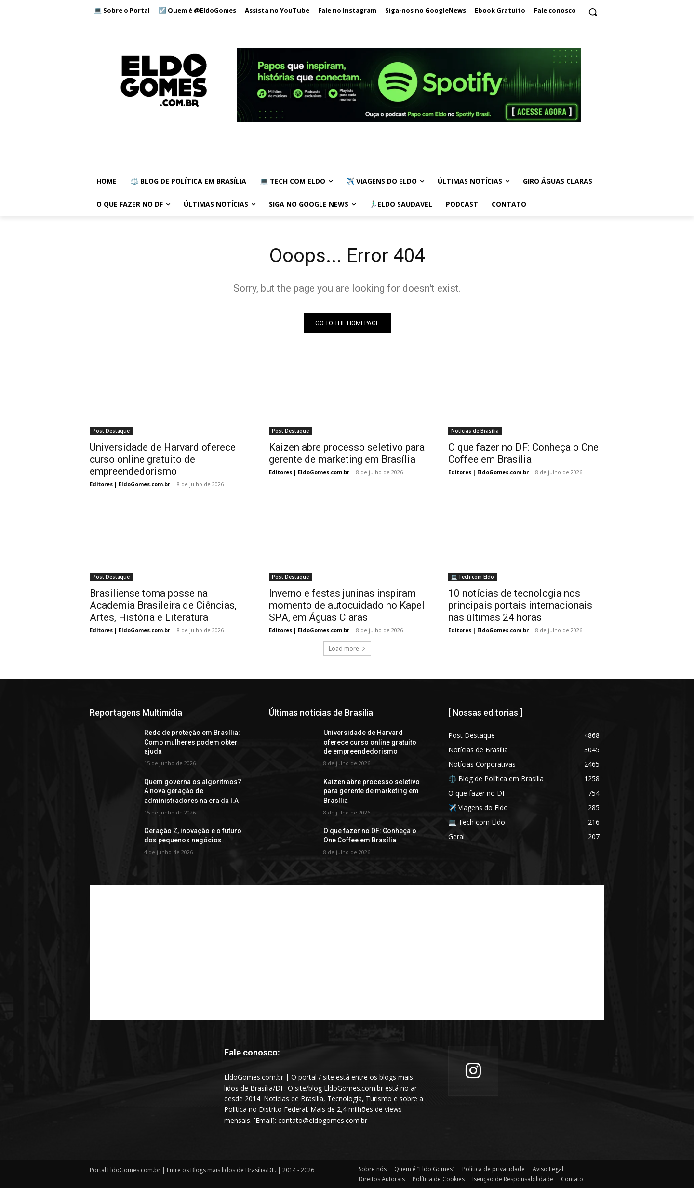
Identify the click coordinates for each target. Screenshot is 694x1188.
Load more (347, 648)
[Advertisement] (347, 952)
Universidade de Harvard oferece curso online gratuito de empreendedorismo (163, 459)
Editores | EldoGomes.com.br (130, 484)
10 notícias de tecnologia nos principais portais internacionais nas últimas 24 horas (520, 605)
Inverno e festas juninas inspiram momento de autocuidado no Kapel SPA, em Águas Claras (347, 605)
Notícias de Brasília (475, 430)
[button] (592, 12)
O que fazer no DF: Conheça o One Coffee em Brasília (523, 453)
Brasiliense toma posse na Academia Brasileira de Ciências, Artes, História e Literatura (163, 605)
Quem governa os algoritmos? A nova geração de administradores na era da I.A (192, 791)
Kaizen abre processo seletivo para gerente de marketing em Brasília (347, 453)
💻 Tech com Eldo (472, 577)
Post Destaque (111, 430)
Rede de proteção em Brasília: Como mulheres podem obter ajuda (192, 742)
